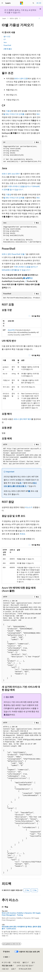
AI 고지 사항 (6, 962)
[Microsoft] (21, 3)
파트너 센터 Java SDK (10, 173)
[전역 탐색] (2, 3)
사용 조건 (5, 969)
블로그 (25, 962)
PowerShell (7, 45)
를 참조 (7, 714)
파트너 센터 (14, 18)
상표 (12, 969)
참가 (33, 962)
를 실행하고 (28, 278)
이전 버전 (16, 962)
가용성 (8, 111)
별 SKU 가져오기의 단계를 (14, 114)
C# (5, 39)
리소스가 (29, 507)
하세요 (22, 534)
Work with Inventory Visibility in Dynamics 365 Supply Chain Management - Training (21, 914)
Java (5, 42)
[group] (21, 154)
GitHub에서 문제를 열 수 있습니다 (15, 270)
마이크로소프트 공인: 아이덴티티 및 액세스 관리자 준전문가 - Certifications (21, 928)
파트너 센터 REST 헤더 (22, 419)
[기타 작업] (39, 18)
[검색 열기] (33, 3)
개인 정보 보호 (7, 965)
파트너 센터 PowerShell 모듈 (13, 254)
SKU (38, 114)
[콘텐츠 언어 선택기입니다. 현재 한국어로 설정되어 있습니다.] (6, 951)
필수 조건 (7, 36)
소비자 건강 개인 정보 (24, 965)
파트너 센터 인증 (21, 78)
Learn (4, 18)
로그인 (38, 3)
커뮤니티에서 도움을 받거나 (19, 186)
